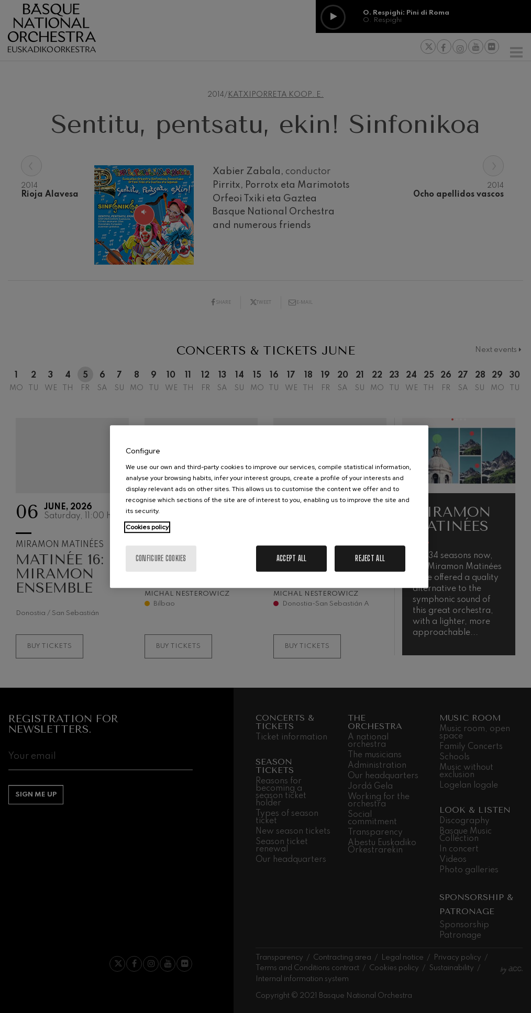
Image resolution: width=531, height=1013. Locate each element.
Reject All (370, 558)
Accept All (291, 558)
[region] (269, 506)
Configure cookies (161, 558)
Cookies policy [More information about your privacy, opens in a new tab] (147, 527)
